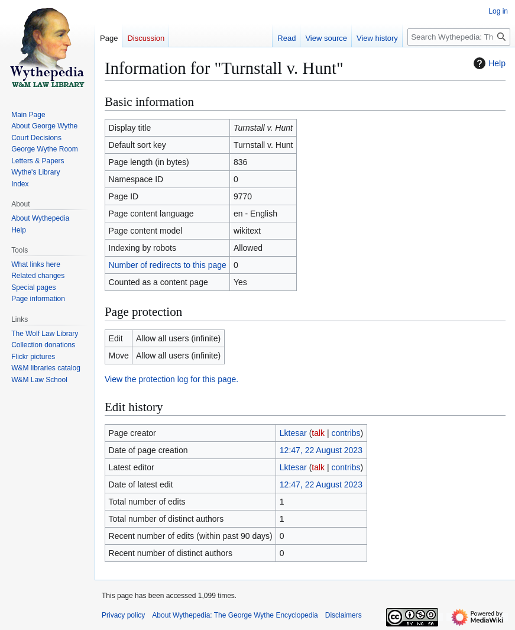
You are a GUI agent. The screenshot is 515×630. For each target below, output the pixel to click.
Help (488, 63)
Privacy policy (123, 615)
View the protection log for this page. (171, 379)
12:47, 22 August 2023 (321, 450)
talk (318, 433)
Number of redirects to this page (167, 265)
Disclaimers (343, 615)
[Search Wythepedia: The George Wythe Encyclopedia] (458, 37)
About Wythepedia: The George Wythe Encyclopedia (235, 615)
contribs (346, 433)
